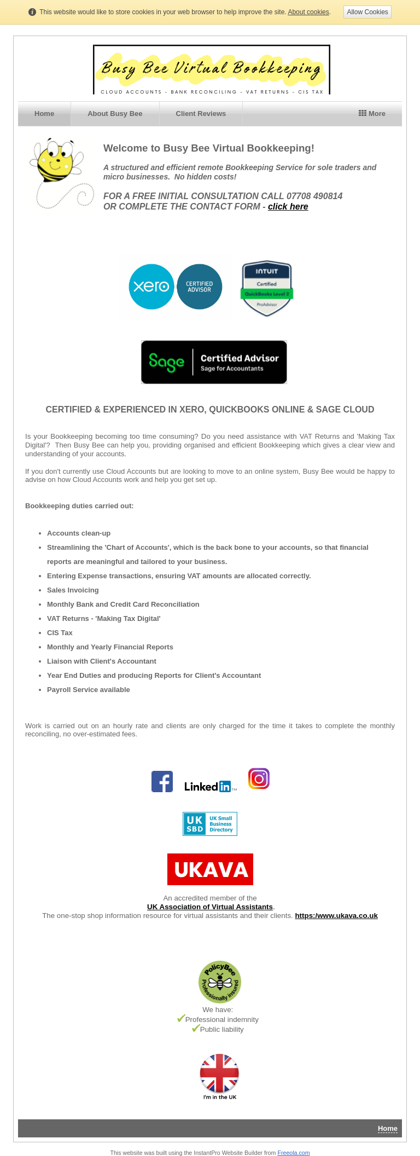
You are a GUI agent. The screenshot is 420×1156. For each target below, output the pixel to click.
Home (44, 113)
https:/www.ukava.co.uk (336, 915)
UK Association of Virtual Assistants (210, 907)
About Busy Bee (115, 113)
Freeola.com (293, 1152)
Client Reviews (201, 113)
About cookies (308, 12)
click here (288, 206)
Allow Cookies (367, 12)
